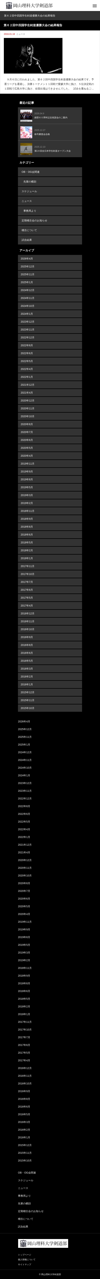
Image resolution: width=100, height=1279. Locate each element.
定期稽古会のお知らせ (34, 220)
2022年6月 (27, 353)
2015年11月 (27, 700)
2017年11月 (27, 566)
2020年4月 (27, 455)
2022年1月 (27, 376)
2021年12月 (27, 384)
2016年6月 (27, 652)
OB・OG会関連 (31, 171)
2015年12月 (27, 692)
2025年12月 (27, 266)
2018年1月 (27, 558)
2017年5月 (27, 597)
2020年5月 (27, 447)
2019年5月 (27, 487)
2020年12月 (27, 400)
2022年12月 (27, 337)
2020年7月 (27, 432)
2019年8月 (27, 479)
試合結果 (27, 239)
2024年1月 (27, 313)
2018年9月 (27, 518)
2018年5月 (27, 542)
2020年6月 (27, 439)
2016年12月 (27, 613)
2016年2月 (27, 676)
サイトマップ (24, 1264)
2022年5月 (27, 361)
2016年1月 (27, 684)
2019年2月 (27, 503)
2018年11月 (27, 510)
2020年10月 (27, 416)
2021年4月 (27, 392)
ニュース (20, 34)
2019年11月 (27, 463)
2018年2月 (27, 550)
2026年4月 (27, 258)
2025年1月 (27, 282)
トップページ (24, 1255)
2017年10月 (27, 574)
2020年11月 (27, 408)
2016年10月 (27, 629)
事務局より (29, 210)
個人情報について (27, 1259)
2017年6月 (27, 589)
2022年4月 (27, 369)
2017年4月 (27, 605)
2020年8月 (27, 424)
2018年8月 (27, 526)
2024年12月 (27, 290)
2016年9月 (27, 637)
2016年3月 (27, 668)
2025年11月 (27, 274)
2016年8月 (27, 645)
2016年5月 (27, 660)
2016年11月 (27, 621)
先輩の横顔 (29, 181)
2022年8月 (27, 345)
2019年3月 (27, 495)
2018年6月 (27, 534)
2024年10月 (27, 305)
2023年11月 (27, 329)
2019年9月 (27, 471)
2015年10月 (27, 708)
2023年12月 (27, 321)
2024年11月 (27, 298)
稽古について (29, 230)
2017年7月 (27, 581)
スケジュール (29, 191)
